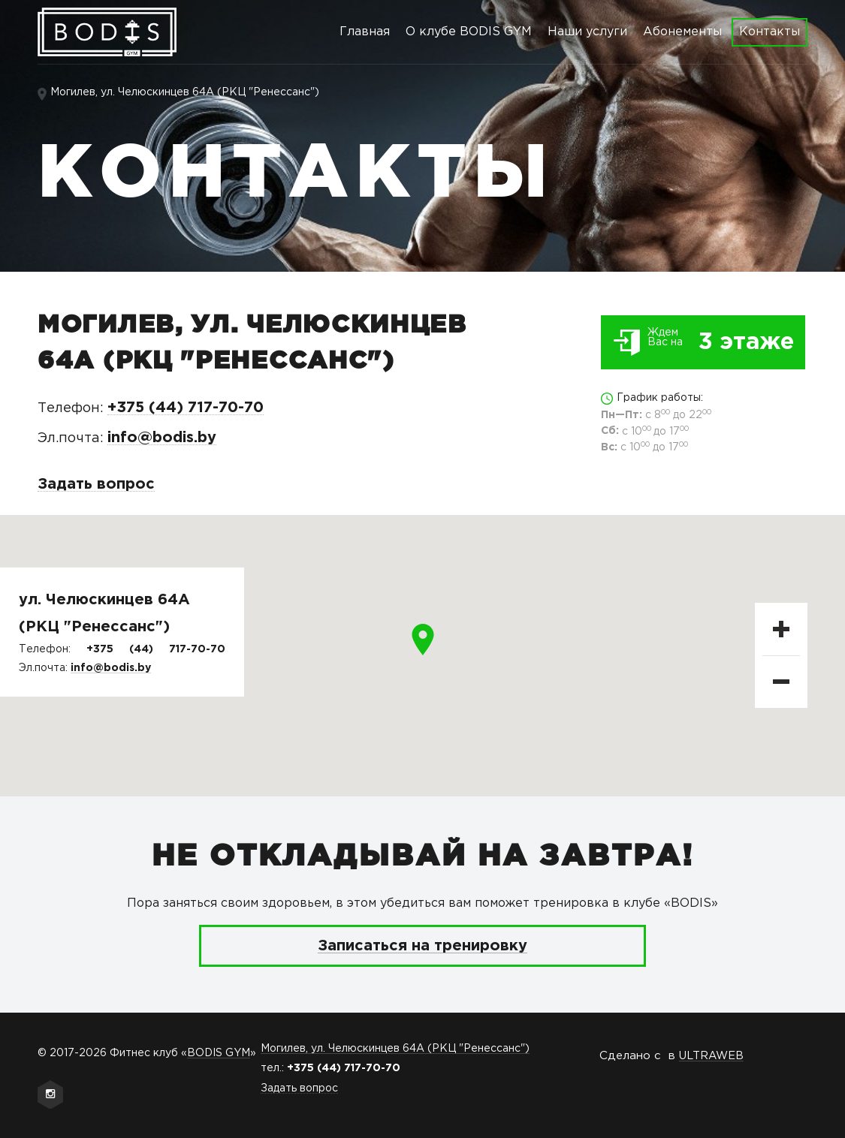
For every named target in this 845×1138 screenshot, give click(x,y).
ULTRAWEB (711, 1056)
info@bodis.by (161, 437)
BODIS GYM (218, 1053)
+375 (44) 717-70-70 (185, 407)
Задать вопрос (96, 484)
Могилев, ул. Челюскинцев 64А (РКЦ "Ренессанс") (184, 92)
